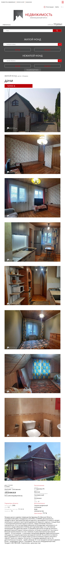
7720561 (54, 24)
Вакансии (29, 2)
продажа (47, 50)
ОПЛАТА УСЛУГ (20, 2)
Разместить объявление (8, 2)
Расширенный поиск (32, 70)
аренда (17, 50)
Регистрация (50, 7)
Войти (57, 7)
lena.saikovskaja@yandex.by (13, 496)
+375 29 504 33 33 (10, 492)
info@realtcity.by (6, 24)
